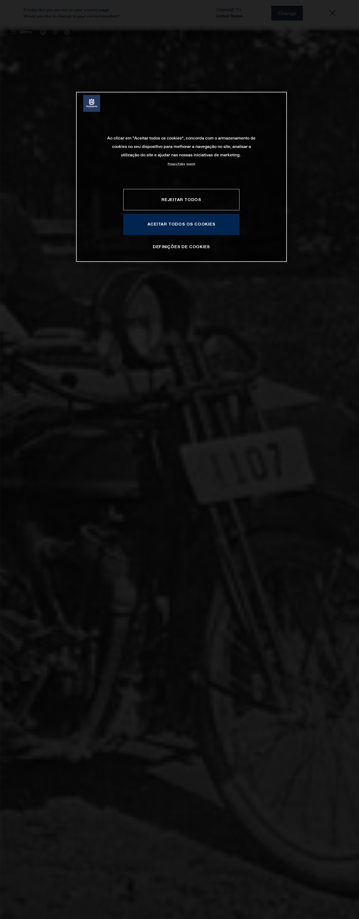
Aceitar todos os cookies (181, 224)
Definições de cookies (181, 246)
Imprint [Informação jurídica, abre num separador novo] (190, 164)
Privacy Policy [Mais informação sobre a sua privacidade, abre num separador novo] (176, 164)
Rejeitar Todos (181, 199)
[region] (181, 177)
